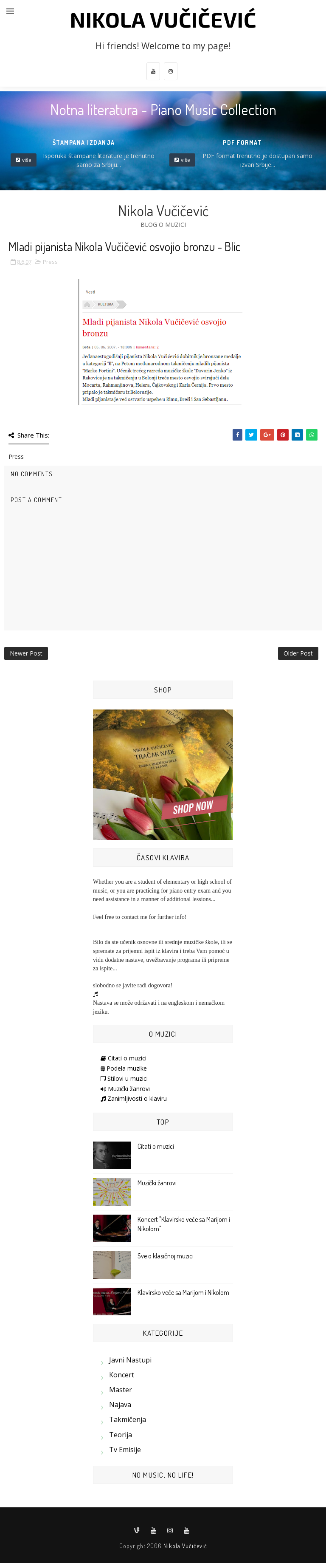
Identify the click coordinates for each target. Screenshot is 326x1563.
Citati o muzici (123, 1058)
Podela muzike (124, 1068)
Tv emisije (125, 1449)
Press (50, 262)
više (26, 160)
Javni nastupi (130, 1360)
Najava (120, 1404)
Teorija (120, 1434)
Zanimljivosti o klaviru (134, 1098)
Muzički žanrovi (125, 1089)
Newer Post (26, 653)
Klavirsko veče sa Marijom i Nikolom (183, 1292)
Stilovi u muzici (124, 1078)
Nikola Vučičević (163, 19)
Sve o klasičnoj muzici (166, 1256)
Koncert (121, 1374)
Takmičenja (127, 1419)
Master (120, 1389)
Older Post (298, 653)
